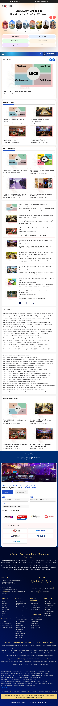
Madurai (33, 652)
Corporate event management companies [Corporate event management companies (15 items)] (14, 373)
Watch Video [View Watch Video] (49, 54)
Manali (50, 648)
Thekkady (40, 650)
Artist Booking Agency (51, 603)
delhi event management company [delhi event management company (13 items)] (39, 383)
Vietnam (3, 661)
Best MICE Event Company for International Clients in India (42, 171)
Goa (39, 645)
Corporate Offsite (22, 344)
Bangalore (13, 645)
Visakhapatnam (12, 652)
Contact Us (48, 607)
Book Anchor (48, 324)
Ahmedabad (5, 648)
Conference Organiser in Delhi (20, 333)
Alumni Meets (43, 313)
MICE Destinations (44, 673)
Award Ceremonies (21, 613)
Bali (47, 664)
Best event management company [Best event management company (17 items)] (35, 365)
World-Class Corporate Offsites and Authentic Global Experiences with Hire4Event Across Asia (36, 253)
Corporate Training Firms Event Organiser (28, 346)
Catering (47, 329)
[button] (3, 53)
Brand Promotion (26, 329)
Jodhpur (43, 645)
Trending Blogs (49, 605)
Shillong (37, 655)
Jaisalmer (48, 645)
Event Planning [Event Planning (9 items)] (22, 391)
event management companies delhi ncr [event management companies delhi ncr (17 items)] (23, 385)
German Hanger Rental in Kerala (9, 675)
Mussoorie (3, 650)
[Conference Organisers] (40, 530)
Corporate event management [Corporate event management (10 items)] (31, 371)
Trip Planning (19, 615)
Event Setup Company (34, 675)
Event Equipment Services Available (12, 506)
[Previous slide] (50, 59)
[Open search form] (40, 53)
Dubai (25, 661)
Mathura (5, 652)
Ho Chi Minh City (38, 664)
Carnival (42, 329)
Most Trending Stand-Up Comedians (10, 679)
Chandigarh (11, 648)
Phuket (8, 661)
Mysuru (41, 655)
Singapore (15, 664)
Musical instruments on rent (8, 677)
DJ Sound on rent (28, 671)
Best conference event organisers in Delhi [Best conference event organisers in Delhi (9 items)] (14, 359)
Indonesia (40, 661)
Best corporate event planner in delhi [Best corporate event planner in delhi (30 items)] (12, 363)
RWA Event (26, 681)
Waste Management (21, 619)
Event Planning (15, 36)
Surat (51, 650)
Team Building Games (42, 45)
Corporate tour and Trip (9, 346)
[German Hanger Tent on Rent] (15, 536)
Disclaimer (48, 609)
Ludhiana (41, 652)
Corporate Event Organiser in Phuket (12, 338)
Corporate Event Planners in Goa (32, 338)
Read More (4, 687)
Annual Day (6, 316)
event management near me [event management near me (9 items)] (10, 391)
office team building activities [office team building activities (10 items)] (43, 391)
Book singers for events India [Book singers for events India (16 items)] (39, 369)
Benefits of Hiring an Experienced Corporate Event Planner (40, 139)
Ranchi (10, 655)
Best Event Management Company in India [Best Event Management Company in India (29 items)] (14, 367)
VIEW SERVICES (21, 492)
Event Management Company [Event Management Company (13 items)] (35, 387)
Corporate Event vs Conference (26, 340)
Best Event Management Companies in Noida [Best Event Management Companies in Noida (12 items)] (14, 365)
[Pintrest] (46, 581)
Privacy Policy (48, 613)
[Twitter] (35, 581)
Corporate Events (41, 340)
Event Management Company (8, 683)
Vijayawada (15, 655)
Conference (6, 333)
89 (33, 303)
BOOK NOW (8, 492)
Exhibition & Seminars (36, 619)
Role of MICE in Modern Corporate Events (18, 91)
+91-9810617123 (15, 1)
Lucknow (27, 648)
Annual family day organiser (42, 691)
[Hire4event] (15, 530)
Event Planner (48, 601)
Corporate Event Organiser (10, 335)
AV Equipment (6, 318)
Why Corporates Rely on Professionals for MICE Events (42, 194)
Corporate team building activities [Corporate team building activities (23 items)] (26, 381)
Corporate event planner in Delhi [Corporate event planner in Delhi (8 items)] (38, 377)
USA (32, 664)
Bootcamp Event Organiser (33, 327)
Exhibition (18, 623)
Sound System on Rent (36, 677)
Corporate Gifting (21, 342)
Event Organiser (20, 601)
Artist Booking (42, 36)
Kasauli (8, 650)
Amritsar (6, 655)
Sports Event (19, 625)
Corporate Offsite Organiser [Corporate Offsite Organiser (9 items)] (10, 381)
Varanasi (46, 652)
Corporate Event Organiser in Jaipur (28, 335)
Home (3, 601)
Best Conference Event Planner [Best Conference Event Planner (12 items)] (11, 361)
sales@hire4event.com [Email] (11, 589)
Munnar (23, 650)
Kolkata (27, 645)
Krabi (12, 661)
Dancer (46, 349)
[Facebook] (31, 581)
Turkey (26, 664)
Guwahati (46, 655)
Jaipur (23, 645)
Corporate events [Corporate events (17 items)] (37, 379)
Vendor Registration (7, 625)
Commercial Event (45, 331)
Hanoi (44, 664)
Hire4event (8, 93)
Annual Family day (21, 627)
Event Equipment (42, 40)
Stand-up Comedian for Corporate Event (11, 681)
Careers (4, 621)
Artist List (4, 607)
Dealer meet (19, 629)
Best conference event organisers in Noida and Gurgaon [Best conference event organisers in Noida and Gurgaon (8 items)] (39, 359)
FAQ (3, 615)
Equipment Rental (35, 607)
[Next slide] (53, 59)
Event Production (20, 607)
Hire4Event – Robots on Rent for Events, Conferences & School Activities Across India (14, 194)
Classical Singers (7, 331)
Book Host (15, 327)
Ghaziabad (52, 652)
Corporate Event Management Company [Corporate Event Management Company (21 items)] (39, 375)
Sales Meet (19, 631)
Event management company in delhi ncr (11, 671)
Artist (23, 316)
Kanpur (55, 650)
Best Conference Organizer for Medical (21, 320)
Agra (31, 648)
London (50, 661)
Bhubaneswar (22, 655)
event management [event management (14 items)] (8, 385)
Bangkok (16, 661)
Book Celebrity (7, 327)
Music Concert (34, 621)
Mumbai (8, 645)
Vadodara (27, 652)
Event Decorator (5, 673)
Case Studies (5, 609)
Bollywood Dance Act (21, 324)
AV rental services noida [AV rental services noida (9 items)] (24, 355)
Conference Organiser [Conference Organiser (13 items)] (8, 371)
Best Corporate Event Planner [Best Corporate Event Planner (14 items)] (45, 361)
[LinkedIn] (38, 581)
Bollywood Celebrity (8, 324)
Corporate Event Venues (9, 340)
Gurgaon (18, 645)
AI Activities (35, 313)
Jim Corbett (14, 650)
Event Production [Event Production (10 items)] (30, 391)
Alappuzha (46, 650)
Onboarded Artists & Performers (11, 499)
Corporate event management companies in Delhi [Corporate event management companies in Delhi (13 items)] (38, 373)
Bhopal (22, 652)
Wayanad (28, 650)
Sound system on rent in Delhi (39, 681)
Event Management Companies (42, 671)
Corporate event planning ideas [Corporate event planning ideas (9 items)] (25, 379)
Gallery (4, 613)
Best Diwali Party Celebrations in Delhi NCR (14, 322)
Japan (45, 661)
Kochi (19, 650)
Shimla (54, 648)
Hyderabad (18, 648)
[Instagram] (42, 581)
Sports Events (34, 623)
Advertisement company (10, 691)
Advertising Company (25, 313)
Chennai (32, 645)
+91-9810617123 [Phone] (10, 587)
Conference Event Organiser (25, 683)
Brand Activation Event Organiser (11, 329)
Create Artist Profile (7, 627)
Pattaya (21, 661)
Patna (36, 652)
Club (36, 331)
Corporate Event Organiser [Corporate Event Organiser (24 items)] (10, 377)
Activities (15, 313)
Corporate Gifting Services (34, 342)
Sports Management (21, 609)
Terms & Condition (50, 611)
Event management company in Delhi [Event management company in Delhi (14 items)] (12, 389)
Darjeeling (51, 655)
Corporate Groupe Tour (47, 675)
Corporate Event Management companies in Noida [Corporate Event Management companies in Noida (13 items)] (16, 375)
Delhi (3, 645)
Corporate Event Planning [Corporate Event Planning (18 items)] (9, 379)
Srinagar (35, 648)
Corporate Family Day (8, 342)
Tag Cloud (48, 615)
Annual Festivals (14, 316)
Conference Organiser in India (37, 333)
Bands (46, 318)
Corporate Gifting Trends (9, 344)
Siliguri (28, 655)
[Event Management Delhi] (40, 536)
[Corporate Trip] (15, 541)
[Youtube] (50, 581)
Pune (22, 648)
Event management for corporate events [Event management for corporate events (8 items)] (33, 389)
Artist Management (43, 316)
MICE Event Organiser (33, 673)
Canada (29, 661)
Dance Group (30, 349)
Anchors (51, 313)
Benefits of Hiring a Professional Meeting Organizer (40, 120)
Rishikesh (46, 648)
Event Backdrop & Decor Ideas (18, 673)
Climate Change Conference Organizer (23, 331)
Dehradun (40, 648)
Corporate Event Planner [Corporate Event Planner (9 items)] (23, 377)
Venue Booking (15, 40)
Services (4, 605)
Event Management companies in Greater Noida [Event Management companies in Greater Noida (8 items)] (15, 387)
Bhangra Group (46, 322)
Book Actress (39, 324)
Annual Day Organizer (26, 691)
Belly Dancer (6, 320)
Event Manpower (20, 617)
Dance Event (22, 349)
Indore (18, 652)
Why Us (4, 611)
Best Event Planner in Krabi (34, 322)
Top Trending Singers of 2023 (28, 679)
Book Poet (22, 327)
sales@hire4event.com (41, 1)
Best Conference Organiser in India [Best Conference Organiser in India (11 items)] (28, 361)
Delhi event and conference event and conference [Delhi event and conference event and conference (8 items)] (16, 383)
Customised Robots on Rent (10, 349)
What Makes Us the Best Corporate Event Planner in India (14, 139)
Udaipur (54, 645)
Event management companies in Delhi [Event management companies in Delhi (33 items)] (45, 385)
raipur (32, 655)
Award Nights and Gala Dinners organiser (32, 318)
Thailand (21, 664)
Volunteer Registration (7, 623)
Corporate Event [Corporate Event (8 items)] (19, 371)
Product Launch (20, 635)
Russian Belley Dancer (22, 677)
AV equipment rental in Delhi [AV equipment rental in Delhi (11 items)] (10, 355)
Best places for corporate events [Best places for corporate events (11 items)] (33, 367)
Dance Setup (39, 349)
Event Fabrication (20, 621)
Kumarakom (34, 650)
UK (29, 664)
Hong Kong (35, 661)
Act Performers (7, 313)
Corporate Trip (15, 45)
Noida (36, 645)
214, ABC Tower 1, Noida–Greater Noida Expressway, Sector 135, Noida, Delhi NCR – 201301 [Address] (12, 582)
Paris (11, 664)
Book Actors (31, 324)
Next (37, 303)
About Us (4, 603)
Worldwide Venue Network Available (39, 499)
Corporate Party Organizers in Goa (38, 344)
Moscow (54, 661)
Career (35, 329)
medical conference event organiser (43, 683)
